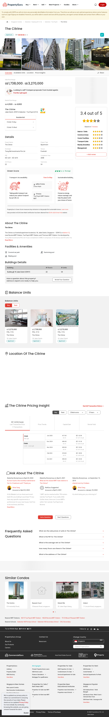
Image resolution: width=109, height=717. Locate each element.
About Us (8, 641)
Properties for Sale (65, 666)
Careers (7, 647)
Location (30, 73)
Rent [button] (36, 4)
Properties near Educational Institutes (66, 685)
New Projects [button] (55, 4)
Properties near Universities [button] (67, 690)
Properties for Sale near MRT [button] (40, 691)
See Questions (63, 517)
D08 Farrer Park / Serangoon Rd (92, 699)
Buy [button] (28, 4)
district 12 (66, 233)
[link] (38, 91)
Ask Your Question (62, 280)
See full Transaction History (93, 406)
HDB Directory (11, 674)
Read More (9, 240)
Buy (8, 305)
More (75, 4)
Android (22, 629)
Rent (15, 305)
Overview (8, 73)
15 (8, 65)
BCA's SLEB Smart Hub (55, 212)
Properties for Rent (90, 666)
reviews (94, 127)
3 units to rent (20, 127)
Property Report (83, 655)
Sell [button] (44, 4)
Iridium (85, 603)
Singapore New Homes (15, 684)
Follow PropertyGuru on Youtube (94, 629)
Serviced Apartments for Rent (92, 674)
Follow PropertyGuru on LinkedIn (98, 629)
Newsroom (42, 641)
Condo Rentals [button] (88, 672)
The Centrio (10, 603)
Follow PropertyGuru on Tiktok (103, 629)
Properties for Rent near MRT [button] (40, 696)
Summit (63, 655)
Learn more (65, 209)
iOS (29, 629)
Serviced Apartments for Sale (66, 674)
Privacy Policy (23, 702)
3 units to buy (20, 122)
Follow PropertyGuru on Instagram (91, 629)
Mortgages (36, 666)
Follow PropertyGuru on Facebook (88, 629)
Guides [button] (66, 5)
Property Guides (11, 672)
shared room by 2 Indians (80, 483)
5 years (91, 412)
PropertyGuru (12, 666)
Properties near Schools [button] (66, 692)
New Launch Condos (13, 687)
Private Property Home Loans (40, 669)
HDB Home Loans (37, 672)
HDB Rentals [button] (88, 669)
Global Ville (61, 603)
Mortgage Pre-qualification (40, 677)
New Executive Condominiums (16, 690)
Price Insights (40, 73)
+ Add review (91, 154)
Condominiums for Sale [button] (66, 672)
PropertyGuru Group (13, 637)
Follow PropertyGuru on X (101, 629)
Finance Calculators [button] (39, 674)
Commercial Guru (14, 655)
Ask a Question (45, 517)
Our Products (9, 644)
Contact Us (43, 637)
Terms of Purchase (54, 712)
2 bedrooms (74, 412)
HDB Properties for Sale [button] (66, 669)
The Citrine (10, 335)
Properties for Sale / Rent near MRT (40, 685)
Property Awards (39, 655)
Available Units (19, 73)
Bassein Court (37, 603)
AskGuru (9, 669)
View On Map (47, 177)
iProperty (99, 655)
